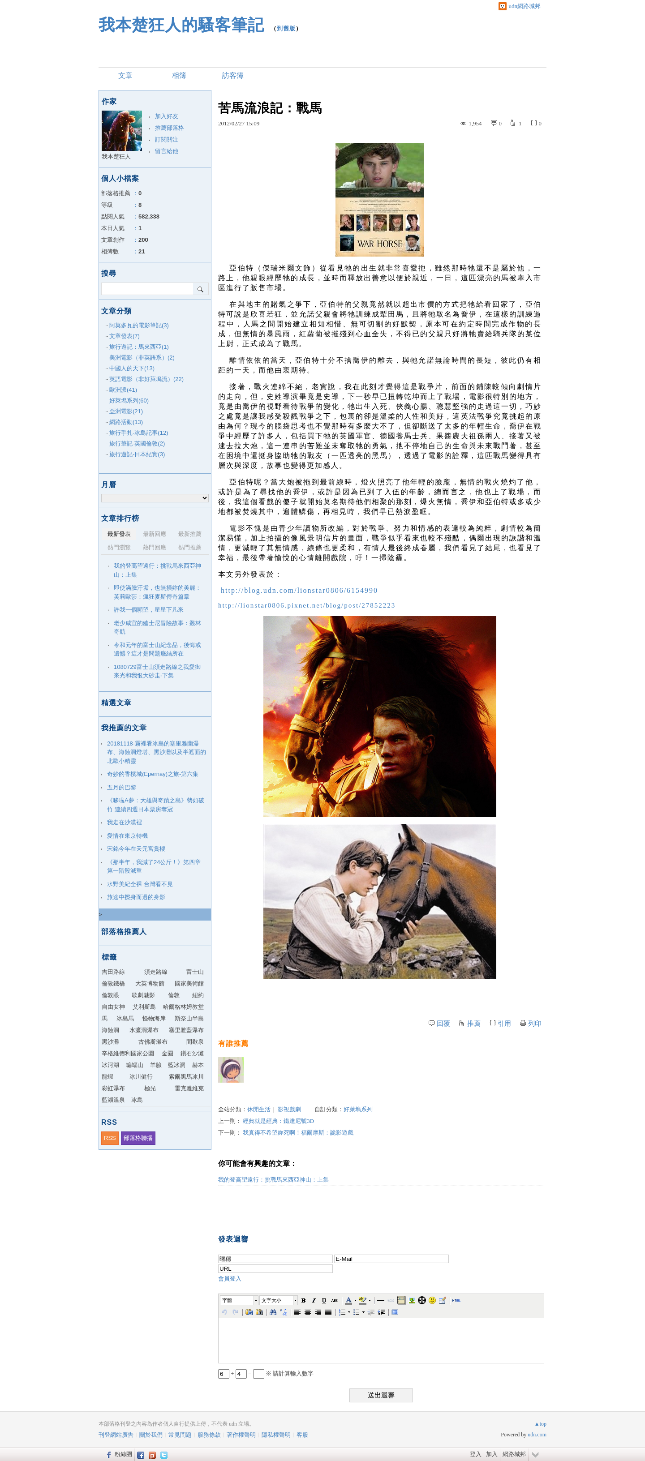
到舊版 (286, 28)
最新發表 (119, 534)
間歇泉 (195, 1041)
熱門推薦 (190, 547)
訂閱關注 (166, 139)
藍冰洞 (176, 1065)
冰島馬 (125, 1018)
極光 (150, 1088)
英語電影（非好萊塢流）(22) (146, 379)
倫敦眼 (110, 995)
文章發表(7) (124, 336)
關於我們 (151, 1434)
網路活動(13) (126, 422)
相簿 (179, 75)
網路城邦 (514, 1454)
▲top (540, 1424)
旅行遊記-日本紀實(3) (137, 454)
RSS (110, 1138)
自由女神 (113, 1006)
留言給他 (166, 151)
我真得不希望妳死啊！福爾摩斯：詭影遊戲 (298, 1132)
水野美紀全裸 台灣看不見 (140, 884)
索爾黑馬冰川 (186, 1076)
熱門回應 (154, 547)
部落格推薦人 (124, 931)
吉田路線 (113, 971)
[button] (239, 1300)
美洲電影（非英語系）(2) (142, 357)
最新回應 (154, 534)
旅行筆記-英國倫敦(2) (137, 443)
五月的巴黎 (121, 787)
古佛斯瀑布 (153, 1041)
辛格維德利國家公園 (128, 1053)
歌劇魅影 (143, 995)
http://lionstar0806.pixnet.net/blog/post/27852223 (307, 605)
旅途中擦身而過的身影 (136, 897)
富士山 (195, 971)
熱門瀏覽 (119, 547)
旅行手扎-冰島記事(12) (138, 432)
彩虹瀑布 (113, 1088)
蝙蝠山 (134, 1065)
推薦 (474, 1023)
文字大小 (271, 1300)
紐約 (198, 995)
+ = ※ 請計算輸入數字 (266, 1373)
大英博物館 (149, 983)
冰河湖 (110, 1065)
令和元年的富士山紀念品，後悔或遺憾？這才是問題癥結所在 (157, 649)
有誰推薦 (233, 1043)
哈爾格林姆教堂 (183, 1006)
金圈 (167, 1053)
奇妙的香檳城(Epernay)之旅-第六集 (152, 774)
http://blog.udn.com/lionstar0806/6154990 (299, 590)
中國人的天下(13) (132, 368)
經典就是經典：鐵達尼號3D (278, 1121)
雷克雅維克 (189, 1088)
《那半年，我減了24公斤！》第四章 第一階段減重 (156, 866)
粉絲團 (123, 1454)
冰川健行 (141, 1076)
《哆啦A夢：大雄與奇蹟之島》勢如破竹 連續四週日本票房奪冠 (155, 805)
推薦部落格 (169, 127)
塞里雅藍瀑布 (186, 1030)
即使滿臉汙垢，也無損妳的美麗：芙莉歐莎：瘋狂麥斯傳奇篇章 (157, 592)
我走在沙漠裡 (124, 822)
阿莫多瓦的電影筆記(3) (139, 325)
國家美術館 (189, 983)
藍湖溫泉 (113, 1100)
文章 (125, 75)
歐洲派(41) (123, 389)
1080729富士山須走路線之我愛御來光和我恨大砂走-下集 (157, 671)
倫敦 (174, 995)
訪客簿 (233, 75)
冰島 (137, 1100)
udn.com (537, 1434)
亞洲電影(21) (126, 411)
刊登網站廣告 (116, 1434)
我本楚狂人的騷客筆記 (181, 25)
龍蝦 (107, 1076)
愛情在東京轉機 (127, 835)
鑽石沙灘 (192, 1053)
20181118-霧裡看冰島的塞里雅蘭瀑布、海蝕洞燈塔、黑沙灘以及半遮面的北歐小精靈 (156, 752)
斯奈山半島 (189, 1018)
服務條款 (209, 1434)
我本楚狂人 (116, 156)
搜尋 (201, 289)
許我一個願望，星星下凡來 (149, 609)
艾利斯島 (144, 1006)
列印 (535, 1023)
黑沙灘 (110, 1041)
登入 (476, 1454)
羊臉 (156, 1065)
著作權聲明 (241, 1434)
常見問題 (180, 1434)
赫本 (198, 1065)
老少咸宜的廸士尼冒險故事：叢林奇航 (157, 627)
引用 (504, 1023)
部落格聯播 (138, 1138)
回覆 (443, 1023)
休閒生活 (259, 1109)
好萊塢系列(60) (129, 400)
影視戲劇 (289, 1109)
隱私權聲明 (276, 1434)
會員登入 (229, 1278)
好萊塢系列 (358, 1109)
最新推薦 (190, 534)
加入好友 (166, 116)
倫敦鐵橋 (113, 983)
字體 (227, 1300)
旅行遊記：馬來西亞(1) (139, 346)
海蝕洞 (110, 1030)
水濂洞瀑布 (144, 1030)
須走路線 (156, 971)
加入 (492, 1454)
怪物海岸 (154, 1018)
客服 (302, 1434)
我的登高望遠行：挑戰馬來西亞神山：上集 (273, 1179)
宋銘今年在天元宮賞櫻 (136, 848)
